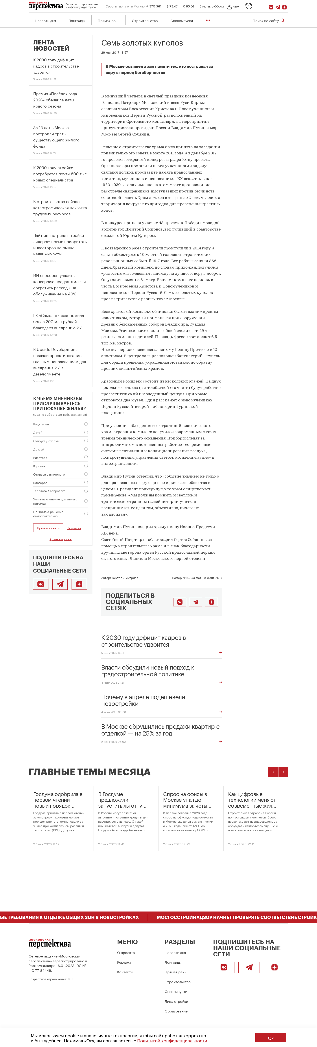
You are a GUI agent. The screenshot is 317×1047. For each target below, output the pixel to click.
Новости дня (45, 20)
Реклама (124, 962)
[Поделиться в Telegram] (195, 602)
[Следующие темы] (283, 772)
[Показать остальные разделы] (208, 20)
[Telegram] (278, 5)
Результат (74, 528)
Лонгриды (76, 20)
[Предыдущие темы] (273, 772)
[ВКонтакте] (271, 5)
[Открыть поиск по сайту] (268, 20)
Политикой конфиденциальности (172, 1039)
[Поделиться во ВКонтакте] (179, 602)
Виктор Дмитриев (125, 577)
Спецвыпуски (181, 20)
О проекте (126, 952)
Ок (271, 1037)
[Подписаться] (285, 5)
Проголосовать (48, 528)
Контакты (125, 971)
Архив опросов (61, 538)
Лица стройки (176, 1001)
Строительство (145, 20)
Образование (176, 1010)
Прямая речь (108, 20)
